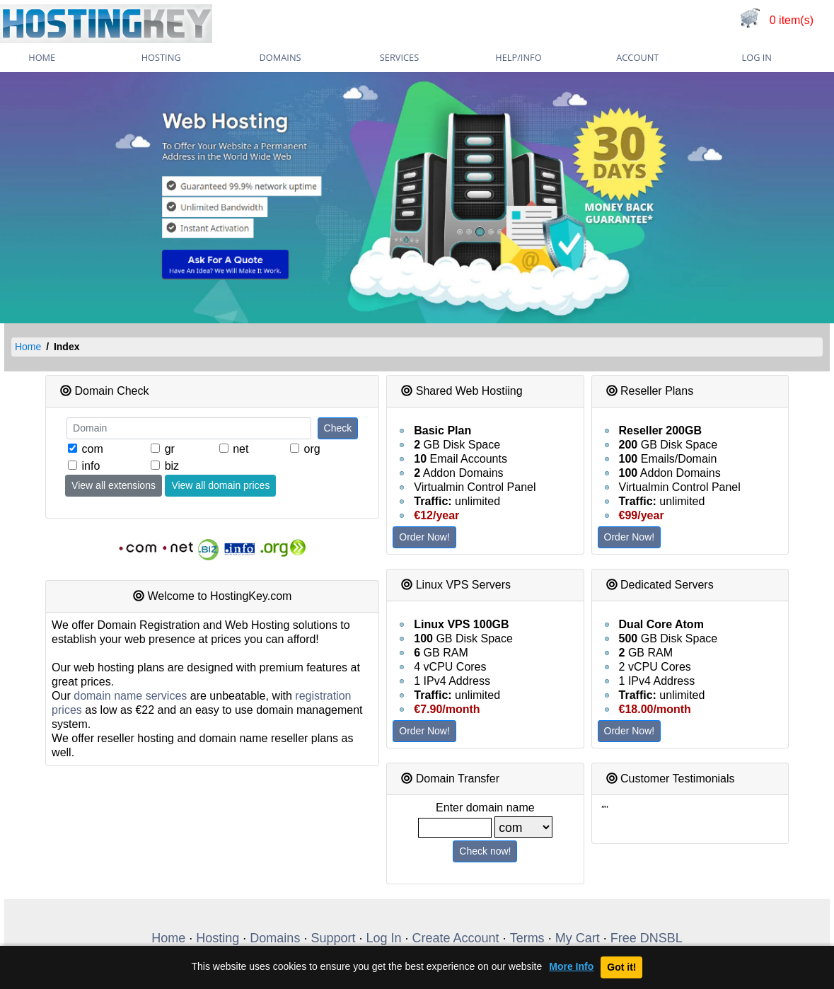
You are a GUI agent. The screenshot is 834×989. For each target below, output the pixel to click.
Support (333, 938)
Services (399, 57)
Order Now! (424, 537)
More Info (571, 966)
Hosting (161, 57)
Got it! (621, 967)
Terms (527, 938)
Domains (280, 57)
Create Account (455, 938)
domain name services (130, 696)
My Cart (577, 938)
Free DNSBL (646, 938)
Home (28, 346)
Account (637, 57)
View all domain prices (220, 485)
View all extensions (113, 485)
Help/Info (518, 57)
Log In (757, 57)
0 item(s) (791, 20)
